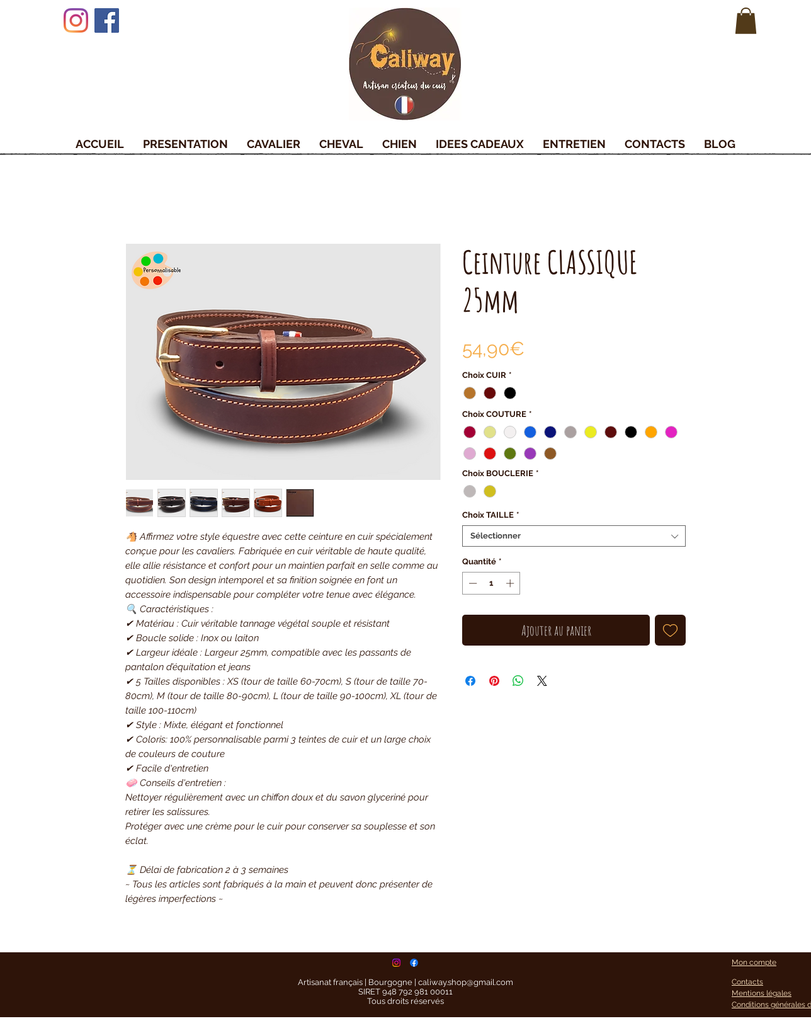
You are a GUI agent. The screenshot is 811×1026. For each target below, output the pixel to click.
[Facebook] (106, 20)
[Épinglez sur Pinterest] (494, 680)
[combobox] (574, 536)
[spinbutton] (491, 583)
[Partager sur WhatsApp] (518, 680)
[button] (746, 21)
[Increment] (511, 583)
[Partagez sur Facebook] (470, 680)
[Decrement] (471, 583)
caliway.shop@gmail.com (465, 982)
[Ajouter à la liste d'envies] (670, 630)
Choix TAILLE (490, 515)
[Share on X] (542, 680)
